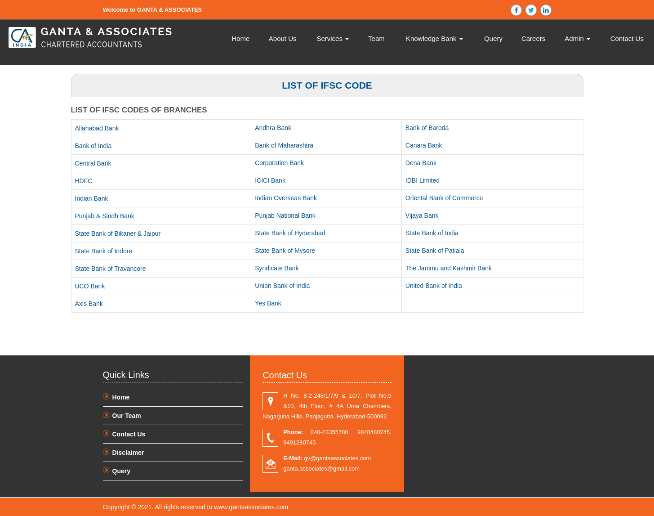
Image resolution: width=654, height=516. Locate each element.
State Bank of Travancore (110, 268)
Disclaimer (128, 452)
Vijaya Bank (422, 215)
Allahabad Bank (97, 128)
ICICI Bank (270, 180)
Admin (577, 38)
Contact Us (627, 38)
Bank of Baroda (427, 127)
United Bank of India (433, 285)
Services (332, 38)
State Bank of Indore (104, 251)
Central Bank (93, 163)
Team (376, 38)
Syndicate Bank (276, 268)
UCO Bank (90, 286)
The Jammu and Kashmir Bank (448, 268)
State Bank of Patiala (434, 250)
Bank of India (93, 145)
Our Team (126, 415)
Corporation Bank (279, 162)
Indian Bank (91, 198)
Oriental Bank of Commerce (444, 198)
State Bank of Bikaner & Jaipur (118, 233)
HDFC (84, 180)
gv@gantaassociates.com (327, 458)
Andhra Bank (273, 127)
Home (240, 38)
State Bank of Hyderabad (290, 233)
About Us (283, 38)
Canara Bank (423, 145)
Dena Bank (420, 162)
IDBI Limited (422, 180)
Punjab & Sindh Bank (104, 216)
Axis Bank (89, 303)
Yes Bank (268, 303)
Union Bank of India (282, 285)
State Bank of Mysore (285, 250)
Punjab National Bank (285, 215)
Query (493, 38)
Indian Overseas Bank (286, 198)
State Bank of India (431, 233)
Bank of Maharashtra (284, 145)
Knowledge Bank (434, 38)
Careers (533, 38)
